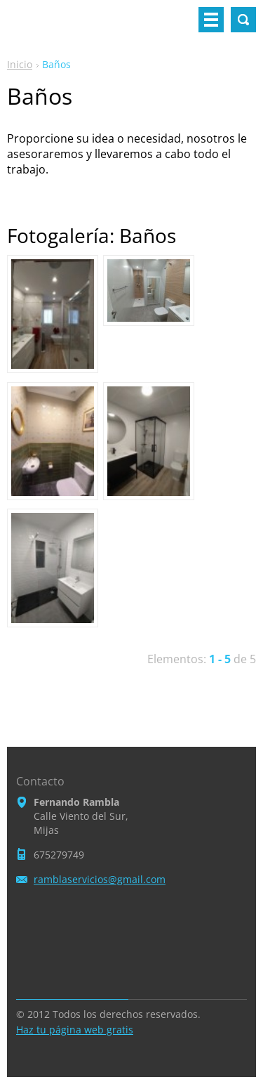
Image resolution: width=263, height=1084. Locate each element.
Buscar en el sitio (243, 19)
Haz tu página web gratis (74, 1029)
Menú (211, 19)
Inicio (19, 64)
